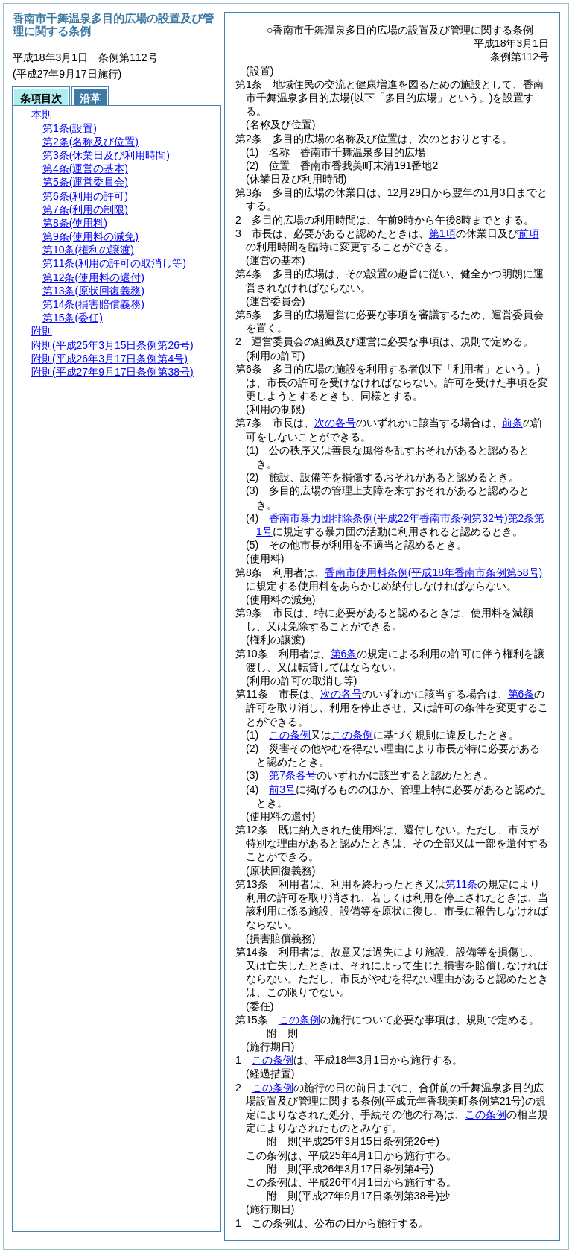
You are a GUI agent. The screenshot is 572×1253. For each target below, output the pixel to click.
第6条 (344, 654)
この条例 (290, 735)
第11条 (461, 884)
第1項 (442, 233)
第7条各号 (293, 775)
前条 (512, 423)
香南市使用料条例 (433, 572)
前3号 (282, 789)
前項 (528, 233)
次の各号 (335, 423)
